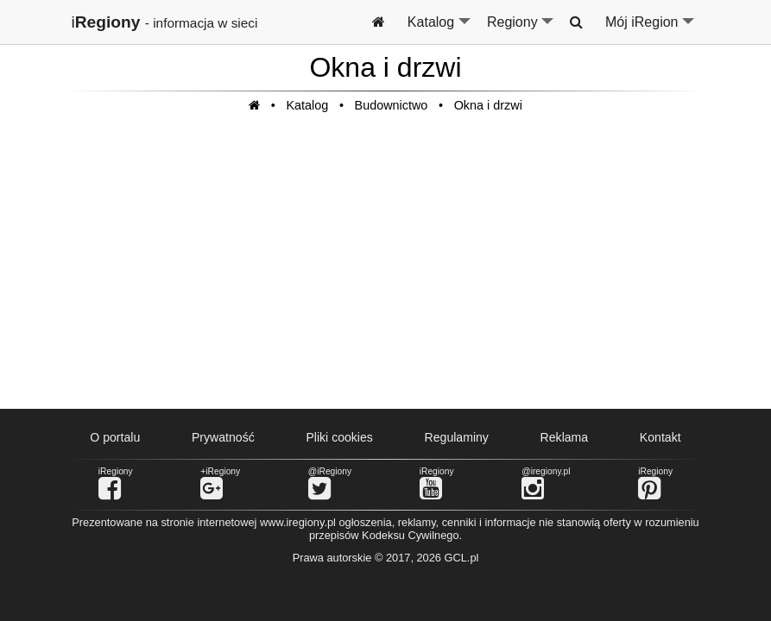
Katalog (440, 29)
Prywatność (223, 437)
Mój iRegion (650, 29)
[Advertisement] (386, 270)
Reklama (564, 437)
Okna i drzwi (488, 105)
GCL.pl (462, 557)
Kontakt (660, 437)
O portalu (115, 437)
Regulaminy (457, 437)
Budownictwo (391, 105)
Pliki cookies (339, 437)
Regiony (521, 29)
